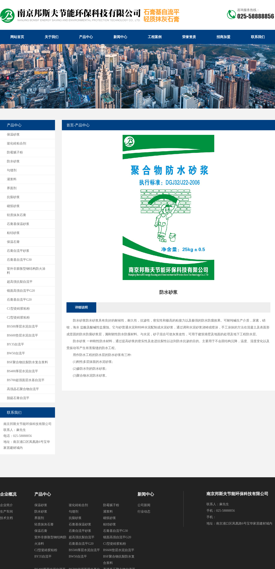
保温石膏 (13, 242)
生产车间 (6, 511)
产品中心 (86, 37)
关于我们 (51, 37)
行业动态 (144, 511)
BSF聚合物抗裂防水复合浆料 (27, 362)
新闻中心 (120, 37)
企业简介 (6, 505)
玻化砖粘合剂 (16, 143)
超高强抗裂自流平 (20, 281)
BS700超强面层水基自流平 (25, 380)
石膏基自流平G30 (19, 259)
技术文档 (6, 518)
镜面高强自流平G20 (21, 290)
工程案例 (155, 37)
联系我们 (258, 37)
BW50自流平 (16, 353)
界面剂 (11, 188)
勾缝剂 (11, 170)
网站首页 (17, 37)
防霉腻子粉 (15, 152)
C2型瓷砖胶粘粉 (18, 317)
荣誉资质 (189, 37)
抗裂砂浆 (13, 197)
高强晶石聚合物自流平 (23, 389)
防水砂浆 (13, 161)
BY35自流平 (15, 344)
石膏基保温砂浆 (18, 224)
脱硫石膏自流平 (18, 398)
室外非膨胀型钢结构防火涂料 (26, 271)
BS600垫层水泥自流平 (22, 335)
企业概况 (8, 494)
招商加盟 (223, 37)
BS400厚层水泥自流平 (22, 371)
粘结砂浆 (13, 233)
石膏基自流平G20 (19, 299)
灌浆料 (11, 179)
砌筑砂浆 (13, 206)
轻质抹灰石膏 (16, 215)
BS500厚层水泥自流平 (22, 326)
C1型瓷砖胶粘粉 (18, 308)
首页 (70, 125)
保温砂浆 (13, 134)
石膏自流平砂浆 (18, 251)
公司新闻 (144, 505)
